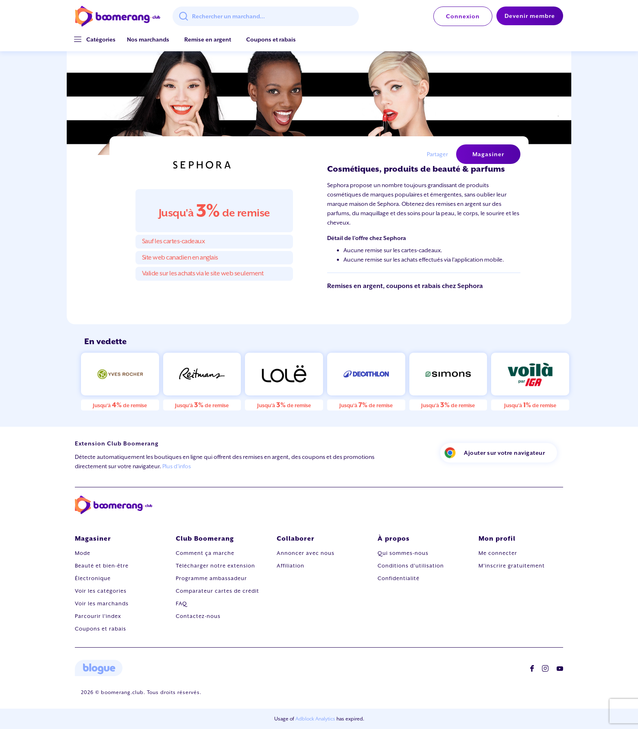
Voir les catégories (101, 590)
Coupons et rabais (271, 39)
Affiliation (290, 565)
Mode (82, 553)
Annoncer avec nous (305, 553)
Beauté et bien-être (102, 565)
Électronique (93, 578)
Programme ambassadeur (211, 578)
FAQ (181, 603)
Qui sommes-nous (403, 553)
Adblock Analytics (315, 719)
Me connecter (497, 553)
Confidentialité (399, 578)
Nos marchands (148, 39)
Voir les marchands (102, 603)
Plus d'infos (176, 466)
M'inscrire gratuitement (511, 565)
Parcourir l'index (98, 616)
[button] (101, 39)
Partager (437, 154)
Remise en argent (207, 39)
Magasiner (488, 154)
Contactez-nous (198, 616)
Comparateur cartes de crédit (217, 590)
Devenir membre (530, 16)
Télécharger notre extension (215, 565)
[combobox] (266, 16)
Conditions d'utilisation (411, 565)
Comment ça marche (205, 553)
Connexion (463, 16)
